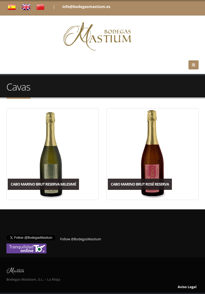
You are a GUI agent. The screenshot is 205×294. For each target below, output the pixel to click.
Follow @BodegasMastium (80, 239)
